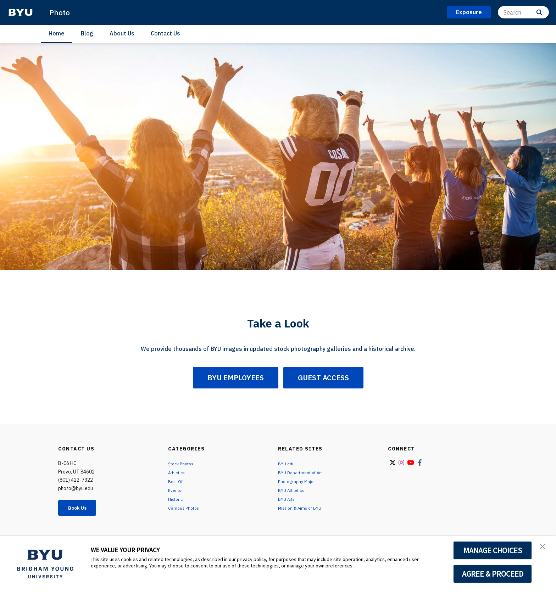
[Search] (523, 12)
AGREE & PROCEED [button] (492, 574)
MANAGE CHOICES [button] (492, 550)
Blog (87, 33)
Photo (61, 12)
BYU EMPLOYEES (235, 377)
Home (57, 33)
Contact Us (165, 33)
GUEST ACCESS (323, 377)
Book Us (81, 508)
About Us (122, 33)
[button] (544, 548)
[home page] (20, 12)
